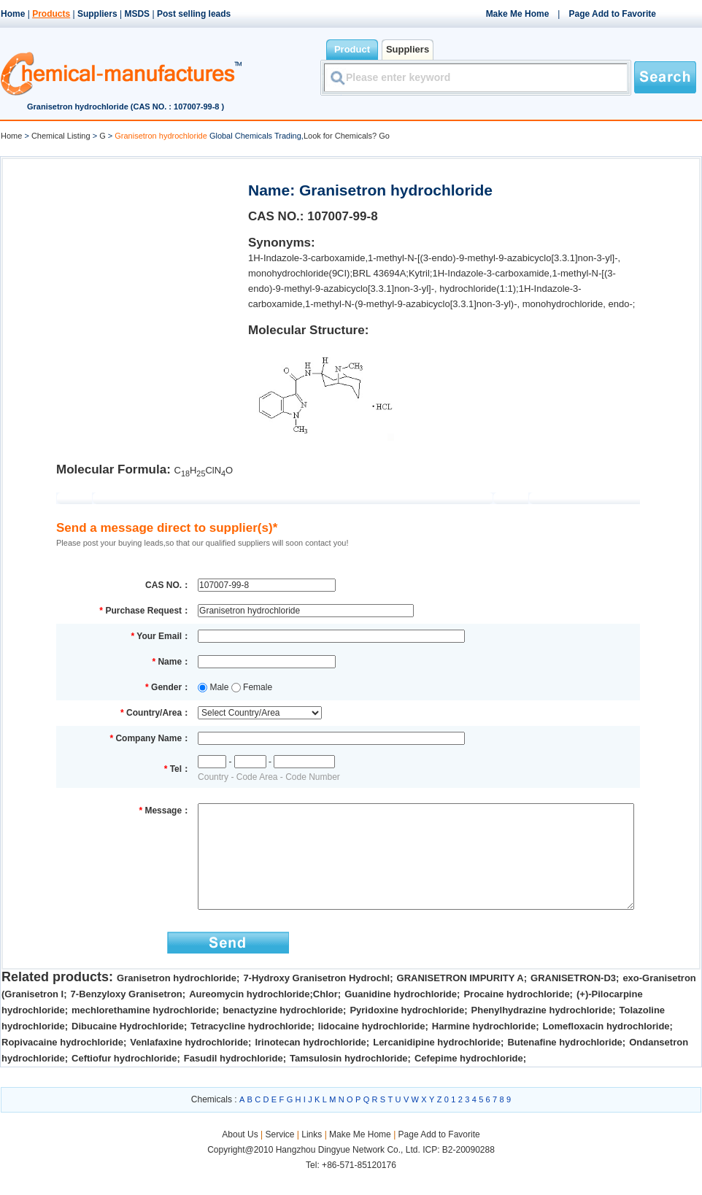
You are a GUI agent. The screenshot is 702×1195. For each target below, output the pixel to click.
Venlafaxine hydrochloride (189, 1064)
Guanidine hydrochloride (400, 1015)
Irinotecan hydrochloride (310, 1064)
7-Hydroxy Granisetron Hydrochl (316, 999)
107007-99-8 (342, 216)
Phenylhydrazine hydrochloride (542, 1031)
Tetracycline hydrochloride (250, 1048)
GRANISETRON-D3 (573, 999)
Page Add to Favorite (612, 14)
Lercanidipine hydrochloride (437, 1064)
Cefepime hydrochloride (468, 1080)
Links (311, 1156)
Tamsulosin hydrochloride (349, 1080)
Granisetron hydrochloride (176, 999)
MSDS (137, 14)
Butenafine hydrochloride (564, 1064)
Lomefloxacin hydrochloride (606, 1048)
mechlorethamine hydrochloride (144, 1031)
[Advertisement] (124, 260)
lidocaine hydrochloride (371, 1048)
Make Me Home (517, 14)
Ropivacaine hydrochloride (62, 1064)
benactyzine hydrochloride (283, 1031)
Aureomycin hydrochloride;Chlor (263, 1015)
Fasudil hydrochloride (233, 1080)
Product (352, 49)
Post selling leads (194, 14)
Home (13, 14)
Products (51, 14)
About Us (241, 1156)
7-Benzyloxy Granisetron (126, 1015)
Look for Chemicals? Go (347, 135)
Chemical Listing (60, 135)
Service (279, 1156)
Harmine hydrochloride (484, 1048)
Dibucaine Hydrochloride (128, 1048)
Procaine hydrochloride (516, 1015)
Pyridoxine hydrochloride (407, 1031)
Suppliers (97, 14)
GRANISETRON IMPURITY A (460, 999)
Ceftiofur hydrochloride (124, 1080)
